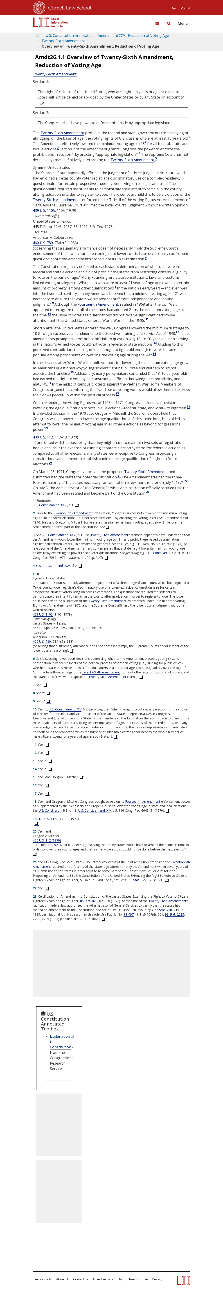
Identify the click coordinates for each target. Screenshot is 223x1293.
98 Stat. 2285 (174, 914)
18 (188, 406)
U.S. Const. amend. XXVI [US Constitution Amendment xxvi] (50, 505)
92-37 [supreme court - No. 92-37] (160, 544)
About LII (62, 1279)
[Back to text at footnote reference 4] (80, 565)
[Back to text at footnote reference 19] (36, 823)
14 (154, 353)
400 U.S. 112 (43, 437)
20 (50, 462)
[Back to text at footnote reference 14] (50, 769)
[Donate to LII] (157, 23)
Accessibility (43, 1279)
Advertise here (103, 1279)
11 (147, 319)
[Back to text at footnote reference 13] (50, 761)
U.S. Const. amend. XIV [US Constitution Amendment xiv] (65, 709)
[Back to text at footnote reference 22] (47, 888)
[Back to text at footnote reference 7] (45, 685)
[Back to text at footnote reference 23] (103, 919)
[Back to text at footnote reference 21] (167, 880)
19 (45, 428)
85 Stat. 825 (137, 880)
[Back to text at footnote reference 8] (48, 693)
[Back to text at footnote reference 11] (47, 744)
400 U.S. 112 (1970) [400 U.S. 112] (47, 840)
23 (147, 492)
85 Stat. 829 (88, 901)
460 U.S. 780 (43, 242)
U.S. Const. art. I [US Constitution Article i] (158, 553)
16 (49, 383)
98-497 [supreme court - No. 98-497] (129, 914)
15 (72, 372)
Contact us (80, 1279)
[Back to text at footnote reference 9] (48, 701)
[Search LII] (168, 23)
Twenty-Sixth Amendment (63, 40)
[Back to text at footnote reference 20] (35, 854)
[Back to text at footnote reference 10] (116, 736)
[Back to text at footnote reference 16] (47, 785)
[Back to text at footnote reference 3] (106, 557)
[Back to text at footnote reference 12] (47, 752)
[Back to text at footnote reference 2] (108, 527)
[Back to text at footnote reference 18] (168, 810)
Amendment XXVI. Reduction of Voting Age (133, 35)
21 (119, 475)
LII (38, 35)
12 (177, 332)
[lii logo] (50, 22)
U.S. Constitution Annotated (69, 35)
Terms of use (138, 1279)
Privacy (157, 1279)
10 (49, 313)
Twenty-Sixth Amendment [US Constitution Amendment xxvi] (55, 74)
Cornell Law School (68, 7)
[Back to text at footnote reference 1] (77, 505)
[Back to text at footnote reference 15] (82, 777)
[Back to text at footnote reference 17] (47, 793)
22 (185, 481)
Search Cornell (181, 8)
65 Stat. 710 (163, 910)
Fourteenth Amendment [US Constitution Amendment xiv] (98, 304)
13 (155, 343)
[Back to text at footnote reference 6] (141, 677)
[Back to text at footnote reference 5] (72, 650)
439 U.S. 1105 (44, 210)
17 (117, 393)
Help (121, 1279)
